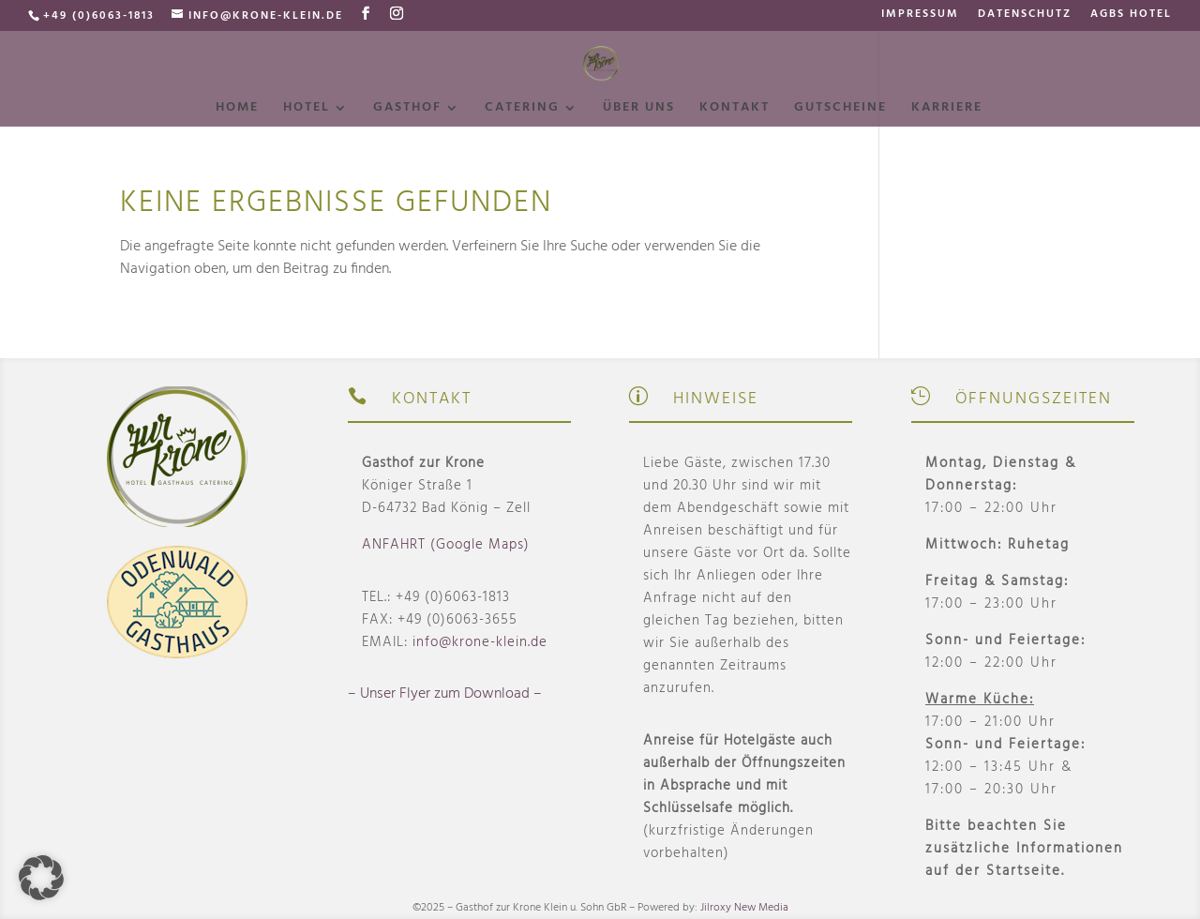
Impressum (920, 15)
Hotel (306, 109)
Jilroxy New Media (744, 907)
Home (237, 109)
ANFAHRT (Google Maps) (446, 545)
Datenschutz (1025, 15)
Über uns (639, 109)
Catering (522, 109)
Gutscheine (840, 109)
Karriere (946, 109)
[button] (41, 877)
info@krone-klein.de (480, 642)
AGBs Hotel (1131, 15)
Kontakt (734, 109)
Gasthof (407, 109)
